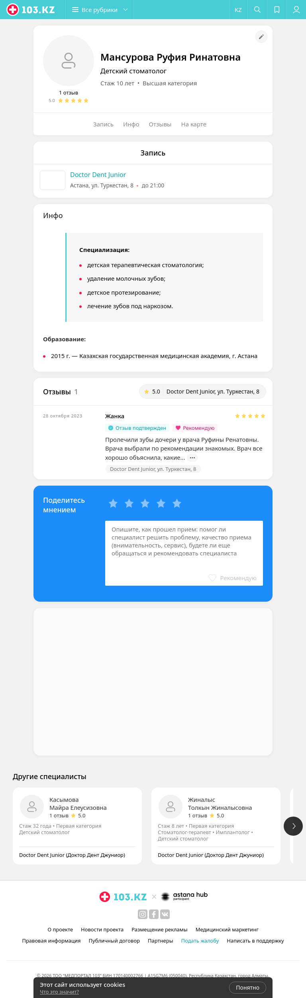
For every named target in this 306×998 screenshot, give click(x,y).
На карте (193, 124)
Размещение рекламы (159, 929)
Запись (103, 124)
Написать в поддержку (255, 940)
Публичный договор (114, 940)
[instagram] (142, 914)
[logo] (31, 9)
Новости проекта (102, 929)
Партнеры (160, 940)
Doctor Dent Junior (98, 175)
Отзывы (160, 124)
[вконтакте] (165, 914)
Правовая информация (51, 940)
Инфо (131, 124)
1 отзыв (68, 92)
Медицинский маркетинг (227, 929)
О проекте (60, 929)
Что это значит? (59, 991)
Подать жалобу (200, 940)
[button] (99, 9)
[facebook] (154, 914)
